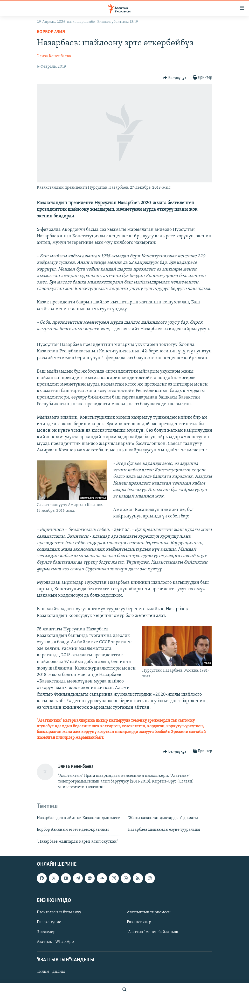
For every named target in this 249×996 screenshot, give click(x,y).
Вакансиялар (139, 922)
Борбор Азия (51, 32)
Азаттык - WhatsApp (55, 942)
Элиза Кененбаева (54, 56)
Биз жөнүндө (49, 922)
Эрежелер (46, 932)
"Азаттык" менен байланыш (152, 932)
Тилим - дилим (51, 972)
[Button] (174, 78)
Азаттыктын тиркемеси (149, 912)
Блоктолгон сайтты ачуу (59, 912)
